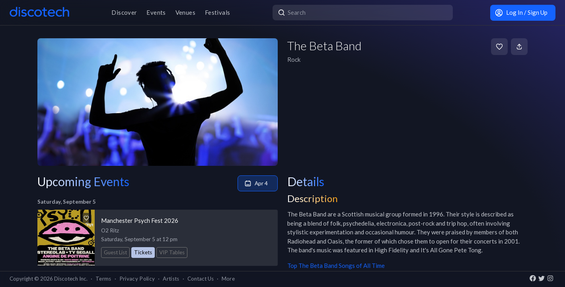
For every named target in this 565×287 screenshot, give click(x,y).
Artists (171, 278)
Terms (103, 278)
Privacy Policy (137, 278)
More (228, 278)
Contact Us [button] (200, 278)
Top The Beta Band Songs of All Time (336, 265)
